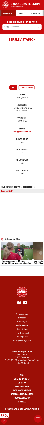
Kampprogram (27, 88)
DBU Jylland (22, 387)
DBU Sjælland (22, 398)
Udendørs (22, 150)
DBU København (22, 390)
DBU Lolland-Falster (22, 394)
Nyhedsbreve (22, 314)
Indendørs (22, 139)
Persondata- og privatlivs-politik (22, 409)
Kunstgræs (22, 160)
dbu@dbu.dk (23, 363)
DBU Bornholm (22, 379)
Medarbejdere (22, 325)
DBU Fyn (22, 383)
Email (22, 129)
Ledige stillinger (22, 329)
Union (22, 95)
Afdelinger (22, 322)
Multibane (22, 171)
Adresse (22, 105)
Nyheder (22, 318)
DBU (22, 375)
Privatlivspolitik (22, 333)
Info (13, 88)
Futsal (22, 402)
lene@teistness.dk (22, 132)
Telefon (22, 118)
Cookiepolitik (22, 337)
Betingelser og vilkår (22, 341)
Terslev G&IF (7, 191)
